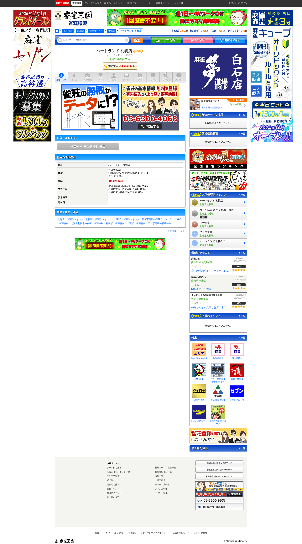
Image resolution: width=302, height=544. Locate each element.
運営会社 (118, 532)
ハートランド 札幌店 (114, 51)
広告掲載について (181, 532)
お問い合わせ (200, 532)
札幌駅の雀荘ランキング (98, 219)
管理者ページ (176, 231)
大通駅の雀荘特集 (136, 223)
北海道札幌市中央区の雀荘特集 (87, 223)
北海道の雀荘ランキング (70, 219)
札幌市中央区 (96, 30)
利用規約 (132, 532)
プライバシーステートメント (154, 532)
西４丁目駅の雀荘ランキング (157, 219)
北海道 (80, 30)
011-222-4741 (115, 181)
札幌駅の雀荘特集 (115, 223)
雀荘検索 (67, 30)
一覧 (241, 115)
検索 (137, 40)
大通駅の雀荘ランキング (126, 219)
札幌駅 (111, 30)
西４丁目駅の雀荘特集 (159, 223)
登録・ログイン (102, 532)
